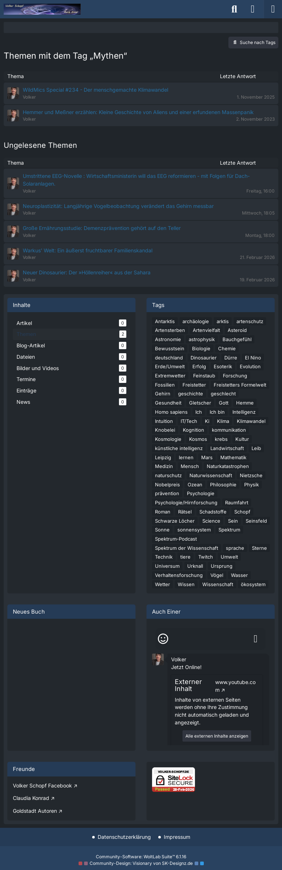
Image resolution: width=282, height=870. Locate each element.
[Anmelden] (252, 9)
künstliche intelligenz (179, 448)
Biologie (201, 348)
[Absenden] (255, 639)
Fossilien (165, 385)
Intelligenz (244, 412)
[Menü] (273, 9)
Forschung (235, 376)
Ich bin (217, 412)
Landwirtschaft (227, 448)
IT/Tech (189, 421)
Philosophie (223, 484)
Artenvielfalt (206, 330)
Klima (223, 421)
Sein (233, 521)
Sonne (162, 530)
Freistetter (194, 385)
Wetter (162, 584)
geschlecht (223, 393)
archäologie (195, 321)
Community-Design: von (141, 863)
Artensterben (170, 330)
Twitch (205, 557)
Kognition (193, 430)
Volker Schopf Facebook (42, 785)
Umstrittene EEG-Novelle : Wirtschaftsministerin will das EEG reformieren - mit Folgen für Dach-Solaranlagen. (136, 180)
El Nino (253, 358)
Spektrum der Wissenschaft (186, 548)
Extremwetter (170, 376)
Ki (207, 421)
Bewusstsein (169, 348)
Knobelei (165, 430)
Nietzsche (251, 475)
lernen (186, 457)
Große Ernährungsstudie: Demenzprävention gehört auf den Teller (102, 228)
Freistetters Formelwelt (240, 385)
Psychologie (200, 493)
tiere (185, 557)
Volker (178, 659)
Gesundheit (168, 403)
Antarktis (165, 321)
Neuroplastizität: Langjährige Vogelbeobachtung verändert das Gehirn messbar (118, 206)
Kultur (242, 439)
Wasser (239, 575)
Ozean (195, 484)
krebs (221, 439)
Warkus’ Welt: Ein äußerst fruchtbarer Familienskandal (87, 250)
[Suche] (234, 9)
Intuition (164, 421)
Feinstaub (204, 376)
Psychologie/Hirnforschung (186, 502)
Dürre (230, 358)
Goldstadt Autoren (35, 811)
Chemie (227, 348)
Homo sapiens (171, 412)
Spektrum (229, 530)
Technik (164, 557)
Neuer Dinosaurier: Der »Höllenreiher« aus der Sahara (87, 272)
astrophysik (202, 339)
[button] (158, 659)
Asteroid (237, 330)
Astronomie (168, 339)
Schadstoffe (213, 512)
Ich (198, 412)
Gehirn (162, 393)
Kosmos (198, 439)
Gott (223, 403)
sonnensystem (194, 530)
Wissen (186, 584)
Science (211, 521)
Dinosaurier (204, 358)
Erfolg (199, 366)
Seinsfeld (256, 521)
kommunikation (229, 430)
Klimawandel (251, 421)
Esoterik (223, 366)
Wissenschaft (217, 584)
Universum (167, 566)
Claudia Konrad (31, 798)
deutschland (169, 358)
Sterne (259, 548)
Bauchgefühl (237, 339)
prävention (167, 493)
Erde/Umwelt (170, 366)
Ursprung (221, 566)
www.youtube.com (235, 686)
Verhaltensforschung (179, 575)
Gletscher (200, 403)
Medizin (164, 466)
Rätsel (185, 512)
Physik (251, 484)
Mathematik (233, 457)
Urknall (195, 566)
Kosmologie (168, 439)
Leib (256, 448)
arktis (223, 321)
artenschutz (249, 321)
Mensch (190, 466)
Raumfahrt (236, 502)
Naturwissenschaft (210, 475)
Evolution (250, 366)
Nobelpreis (167, 484)
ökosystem (253, 584)
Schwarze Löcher (175, 521)
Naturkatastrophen (228, 466)
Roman (162, 512)
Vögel (216, 575)
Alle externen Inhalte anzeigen (216, 736)
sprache (235, 548)
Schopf (242, 512)
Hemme (245, 403)
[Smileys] (163, 639)
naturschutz (168, 475)
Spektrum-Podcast (176, 539)
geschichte (190, 393)
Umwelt (229, 557)
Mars (207, 457)
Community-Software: (141, 856)
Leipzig (163, 457)
